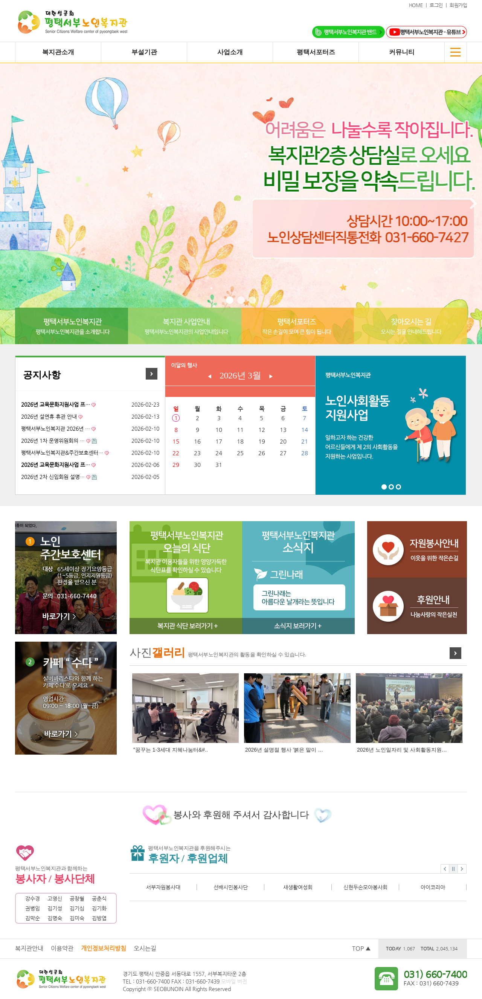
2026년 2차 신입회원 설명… (53, 477)
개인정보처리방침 (103, 948)
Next (472, 204)
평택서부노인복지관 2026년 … (55, 429)
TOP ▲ (361, 948)
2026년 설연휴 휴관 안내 (49, 416)
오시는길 (145, 948)
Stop (453, 869)
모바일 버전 (234, 981)
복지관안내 (29, 948)
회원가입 (458, 5)
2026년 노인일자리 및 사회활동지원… (402, 750)
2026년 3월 (240, 375)
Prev (10, 204)
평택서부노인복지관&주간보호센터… (62, 453)
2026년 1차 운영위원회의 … (53, 441)
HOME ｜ (419, 5)
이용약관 (62, 948)
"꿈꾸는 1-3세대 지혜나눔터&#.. (170, 750)
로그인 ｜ (440, 5)
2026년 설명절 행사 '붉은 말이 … (284, 750)
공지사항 (42, 375)
